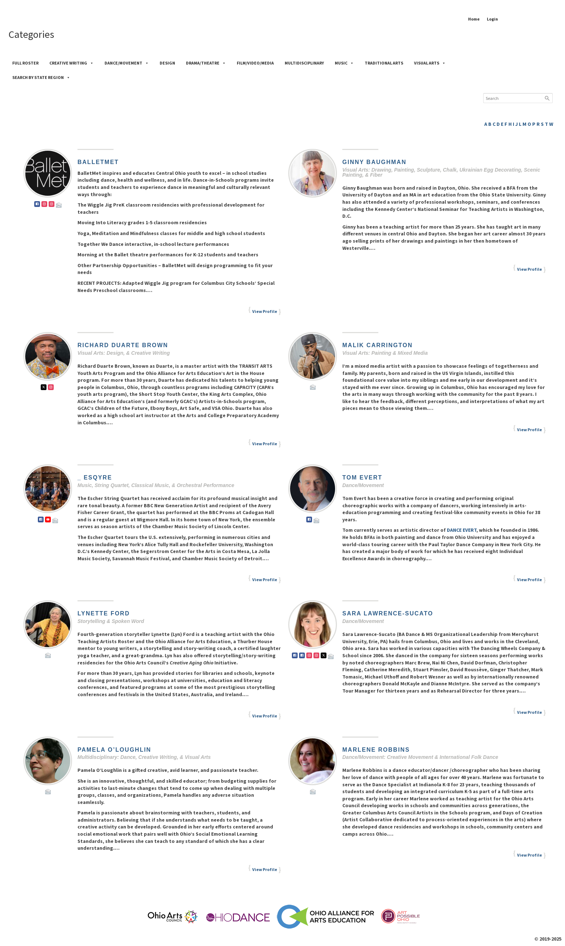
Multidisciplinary (304, 63)
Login (492, 19)
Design (167, 63)
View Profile (264, 311)
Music (344, 63)
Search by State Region (41, 77)
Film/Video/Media (255, 63)
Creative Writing (71, 63)
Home (474, 19)
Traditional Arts (384, 63)
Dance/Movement (126, 63)
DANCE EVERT (461, 530)
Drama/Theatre (206, 63)
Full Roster (25, 63)
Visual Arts (430, 63)
